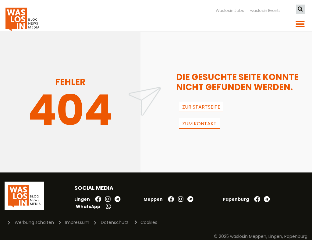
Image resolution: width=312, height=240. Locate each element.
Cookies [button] (148, 222)
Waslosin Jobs (230, 10)
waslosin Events (265, 10)
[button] (300, 9)
